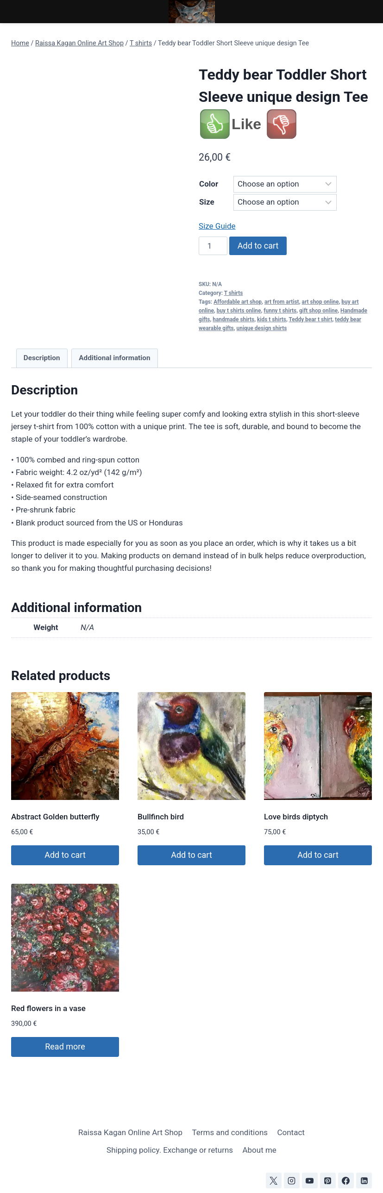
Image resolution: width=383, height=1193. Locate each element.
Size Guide (217, 226)
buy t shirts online (239, 310)
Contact (290, 1132)
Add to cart (258, 245)
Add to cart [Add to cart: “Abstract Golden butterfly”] (65, 855)
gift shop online (318, 310)
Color (208, 183)
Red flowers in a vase (48, 1008)
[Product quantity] (213, 246)
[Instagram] (292, 1180)
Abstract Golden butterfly (55, 816)
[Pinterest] (328, 1180)
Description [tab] (42, 358)
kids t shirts (271, 319)
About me (259, 1150)
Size (206, 201)
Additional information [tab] (114, 358)
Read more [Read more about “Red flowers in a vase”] (65, 1046)
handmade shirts (233, 319)
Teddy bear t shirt (311, 319)
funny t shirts (280, 310)
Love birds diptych (296, 816)
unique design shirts (262, 328)
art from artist (281, 302)
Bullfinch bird (161, 816)
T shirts (233, 293)
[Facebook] (346, 1180)
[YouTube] (310, 1180)
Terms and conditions (230, 1132)
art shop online (320, 302)
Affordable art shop (237, 302)
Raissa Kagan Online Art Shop (130, 1132)
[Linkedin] (364, 1180)
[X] (274, 1180)
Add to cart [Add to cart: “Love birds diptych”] (318, 855)
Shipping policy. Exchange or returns (170, 1150)
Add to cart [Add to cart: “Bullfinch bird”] (191, 855)
